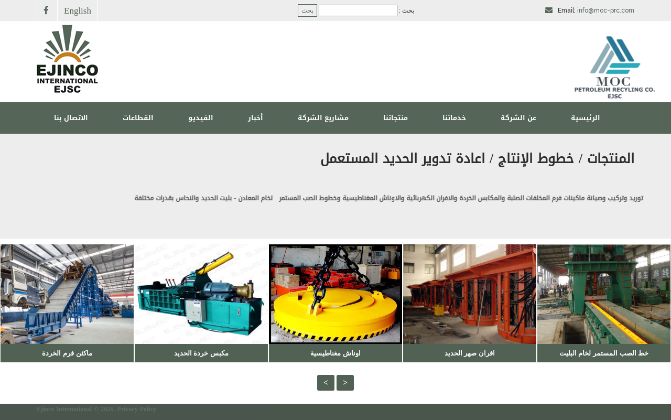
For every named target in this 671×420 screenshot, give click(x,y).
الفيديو (200, 117)
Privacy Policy (136, 409)
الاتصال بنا (71, 117)
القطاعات (138, 117)
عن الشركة (518, 117)
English (77, 10)
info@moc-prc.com (605, 10)
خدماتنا (454, 117)
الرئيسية (585, 117)
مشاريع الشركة (323, 117)
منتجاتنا (395, 117)
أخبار (255, 117)
